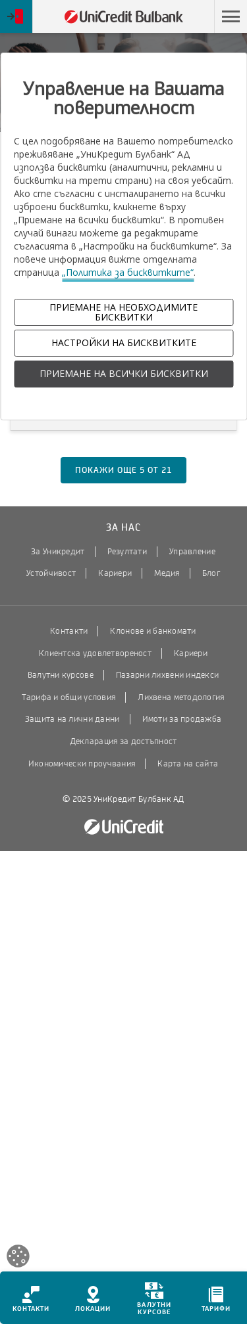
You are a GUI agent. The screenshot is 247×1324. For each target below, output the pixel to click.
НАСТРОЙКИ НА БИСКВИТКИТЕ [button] (123, 342)
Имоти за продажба (182, 719)
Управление (192, 551)
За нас (123, 527)
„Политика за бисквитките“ (128, 272)
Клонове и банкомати (153, 631)
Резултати (127, 551)
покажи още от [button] (123, 470)
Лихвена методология (181, 697)
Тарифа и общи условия (68, 697)
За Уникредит (57, 551)
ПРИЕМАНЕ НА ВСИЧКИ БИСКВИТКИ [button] (124, 373)
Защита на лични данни (72, 719)
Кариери (115, 573)
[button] (230, 16)
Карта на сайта (187, 764)
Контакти (69, 631)
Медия (166, 573)
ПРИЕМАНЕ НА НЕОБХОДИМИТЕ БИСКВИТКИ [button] (123, 312)
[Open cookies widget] (18, 1258)
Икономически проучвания (81, 764)
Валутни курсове (61, 675)
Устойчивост (51, 573)
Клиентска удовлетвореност (95, 653)
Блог (211, 573)
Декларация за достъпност (123, 741)
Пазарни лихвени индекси (167, 675)
